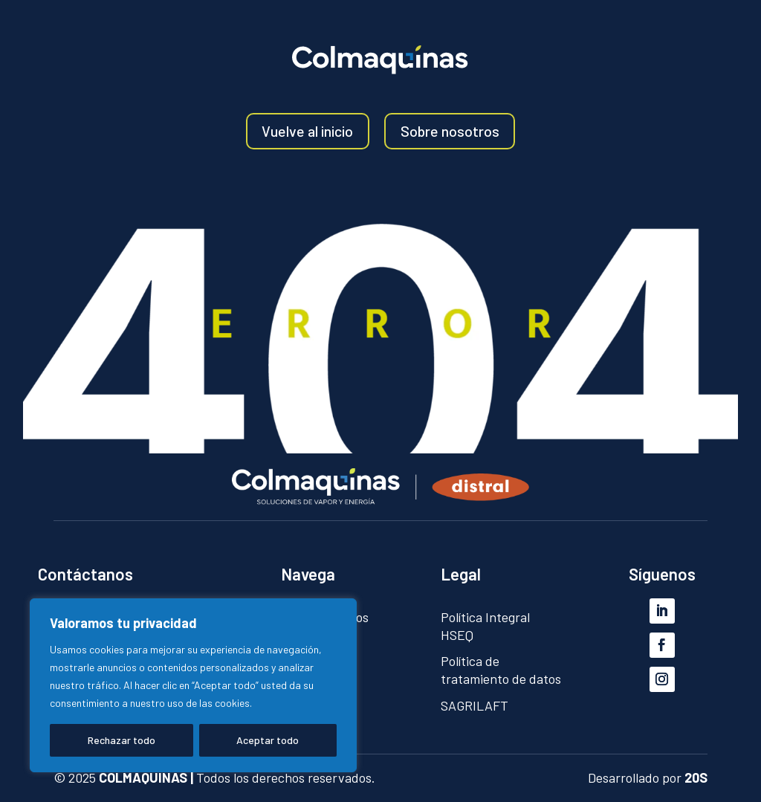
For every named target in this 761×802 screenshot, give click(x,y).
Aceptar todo (267, 740)
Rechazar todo (121, 740)
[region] (193, 685)
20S (695, 777)
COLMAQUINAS (143, 777)
